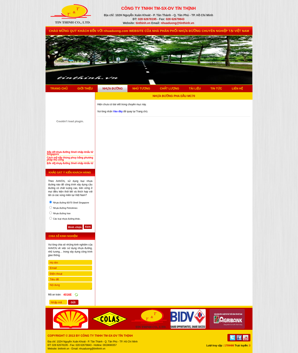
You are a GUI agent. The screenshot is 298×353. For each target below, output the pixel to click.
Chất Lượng (169, 88)
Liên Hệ (237, 88)
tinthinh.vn (63, 348)
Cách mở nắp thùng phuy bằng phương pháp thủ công (70, 158)
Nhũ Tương (141, 88)
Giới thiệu (85, 88)
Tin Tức (216, 88)
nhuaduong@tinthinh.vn (92, 348)
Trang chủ (59, 88)
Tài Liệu (195, 88)
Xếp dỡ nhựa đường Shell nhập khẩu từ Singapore (70, 153)
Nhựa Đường (112, 88)
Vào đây (118, 111)
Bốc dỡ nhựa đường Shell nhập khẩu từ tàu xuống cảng (70, 164)
